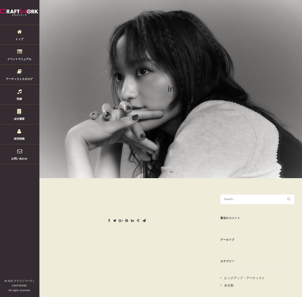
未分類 (228, 282)
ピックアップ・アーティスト (244, 275)
